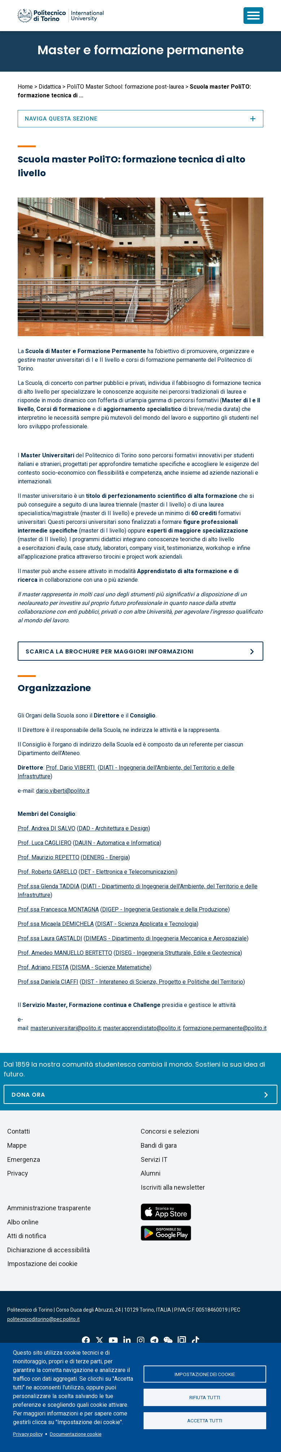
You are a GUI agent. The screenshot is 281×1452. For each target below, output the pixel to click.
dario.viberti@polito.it (62, 790)
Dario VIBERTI (78, 767)
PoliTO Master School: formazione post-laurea (125, 86)
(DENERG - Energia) (105, 857)
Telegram (154, 1340)
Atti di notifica (26, 1236)
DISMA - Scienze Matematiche (111, 967)
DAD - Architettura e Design (113, 828)
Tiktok (195, 1340)
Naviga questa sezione (140, 118)
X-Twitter (99, 1340)
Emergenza (23, 1159)
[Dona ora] (140, 1094)
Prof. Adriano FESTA (43, 967)
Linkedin (127, 1340)
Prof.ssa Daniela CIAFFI (48, 981)
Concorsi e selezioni (170, 1131)
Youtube (113, 1340)
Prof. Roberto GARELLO (47, 871)
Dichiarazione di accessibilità (48, 1250)
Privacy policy (28, 1434)
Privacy (17, 1173)
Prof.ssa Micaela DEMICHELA (56, 923)
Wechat (168, 1340)
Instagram (140, 1340)
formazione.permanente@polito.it (225, 1028)
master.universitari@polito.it (66, 1028)
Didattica (50, 86)
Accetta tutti (204, 1421)
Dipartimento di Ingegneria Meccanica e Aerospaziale (179, 938)
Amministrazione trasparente (49, 1208)
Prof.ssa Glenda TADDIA (48, 886)
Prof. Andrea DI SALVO (46, 828)
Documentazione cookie (75, 1434)
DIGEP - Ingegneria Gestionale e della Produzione (165, 909)
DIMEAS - (98, 938)
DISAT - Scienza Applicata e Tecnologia (147, 923)
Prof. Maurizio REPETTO (48, 857)
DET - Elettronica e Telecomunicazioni (128, 871)
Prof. (53, 767)
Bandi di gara (159, 1145)
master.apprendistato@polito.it (141, 1028)
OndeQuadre (181, 1340)
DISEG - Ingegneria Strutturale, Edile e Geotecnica (177, 952)
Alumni (151, 1173)
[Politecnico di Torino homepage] (61, 15)
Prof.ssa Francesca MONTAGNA (58, 909)
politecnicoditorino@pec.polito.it (43, 1319)
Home (25, 86)
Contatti (18, 1131)
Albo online (23, 1222)
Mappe (17, 1145)
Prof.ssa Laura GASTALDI (50, 938)
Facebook (86, 1340)
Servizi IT (154, 1159)
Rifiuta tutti (204, 1397)
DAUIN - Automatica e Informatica (117, 842)
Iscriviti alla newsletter (173, 1187)
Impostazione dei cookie (205, 1374)
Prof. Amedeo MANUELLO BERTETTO (65, 952)
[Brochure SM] (141, 651)
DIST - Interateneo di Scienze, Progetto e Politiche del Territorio (162, 981)
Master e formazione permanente (141, 50)
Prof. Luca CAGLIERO (44, 842)
